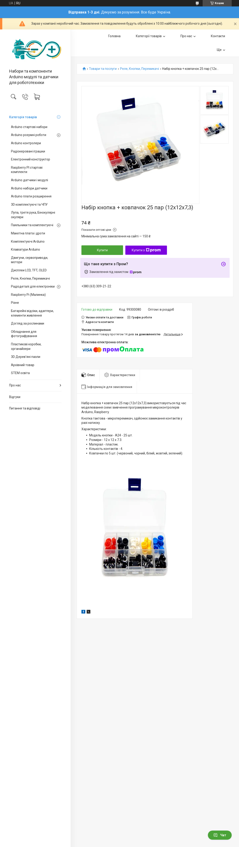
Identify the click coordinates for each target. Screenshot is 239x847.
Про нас (15, 385)
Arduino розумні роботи (28, 135)
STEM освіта (20, 373)
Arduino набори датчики (29, 188)
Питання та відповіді (24, 408)
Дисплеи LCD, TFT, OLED (29, 270)
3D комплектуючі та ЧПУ (29, 204)
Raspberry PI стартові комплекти (27, 170)
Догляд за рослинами (27, 323)
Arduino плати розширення (31, 196)
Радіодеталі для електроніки (33, 286)
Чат (219, 835)
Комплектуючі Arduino (28, 241)
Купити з (146, 250)
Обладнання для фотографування (24, 334)
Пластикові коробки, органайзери (26, 346)
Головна (114, 36)
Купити (102, 250)
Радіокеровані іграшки (28, 151)
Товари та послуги (103, 69)
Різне (15, 302)
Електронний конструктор (30, 159)
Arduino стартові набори (29, 127)
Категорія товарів (23, 117)
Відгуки (14, 397)
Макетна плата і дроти (28, 233)
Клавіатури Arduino (25, 249)
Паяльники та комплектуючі (32, 225)
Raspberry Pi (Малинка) (28, 294)
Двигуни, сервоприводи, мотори (29, 260)
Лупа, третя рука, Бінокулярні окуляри (33, 215)
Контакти (218, 36)
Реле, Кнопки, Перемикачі (30, 278)
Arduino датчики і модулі (29, 180)
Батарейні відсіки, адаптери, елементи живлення (32, 313)
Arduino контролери (26, 143)
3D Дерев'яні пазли (25, 357)
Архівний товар (22, 365)
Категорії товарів (149, 36)
